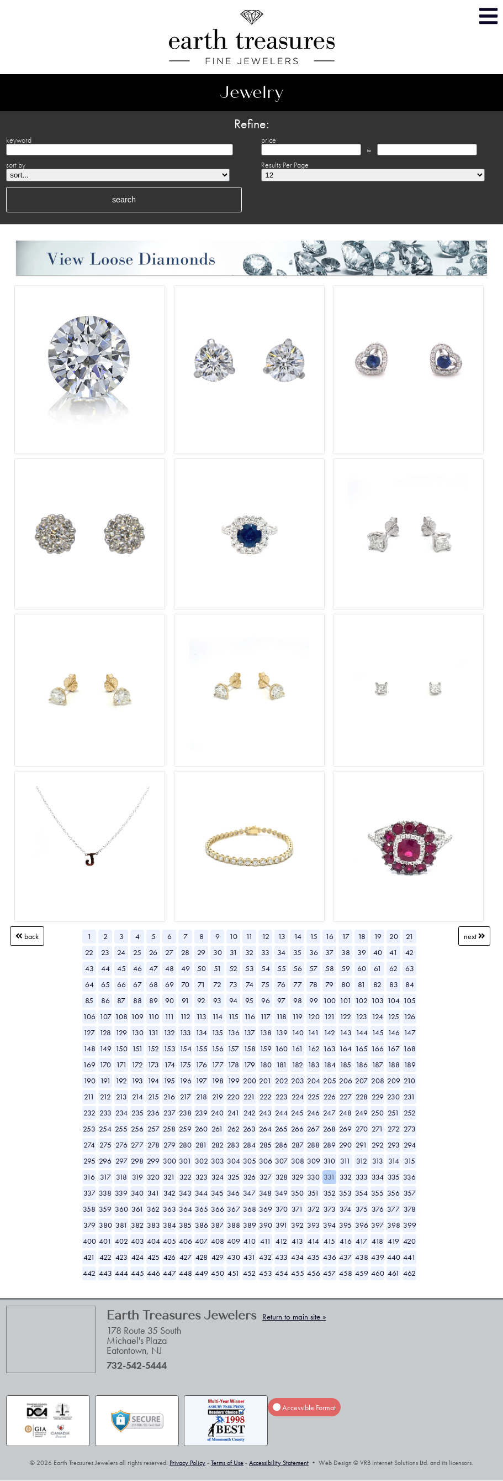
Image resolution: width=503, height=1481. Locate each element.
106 (89, 1016)
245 (297, 1113)
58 (329, 968)
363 (169, 1209)
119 (297, 1016)
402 (121, 1241)
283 (233, 1145)
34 (281, 952)
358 (89, 1209)
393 (313, 1225)
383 (153, 1225)
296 (105, 1161)
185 (345, 1065)
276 (121, 1145)
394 (329, 1225)
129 (121, 1032)
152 (153, 1049)
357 (410, 1193)
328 (282, 1177)
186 (362, 1065)
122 (345, 1016)
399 (409, 1225)
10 (233, 936)
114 (217, 1016)
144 (362, 1032)
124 (377, 1016)
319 (137, 1177)
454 (281, 1273)
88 (137, 1000)
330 (313, 1177)
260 (201, 1129)
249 (361, 1113)
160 (281, 1049)
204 (313, 1081)
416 (346, 1241)
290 (345, 1145)
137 (249, 1032)
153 (169, 1049)
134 (201, 1032)
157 (233, 1049)
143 (346, 1032)
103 (377, 1000)
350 (297, 1193)
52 (233, 968)
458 (345, 1273)
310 (329, 1161)
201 (265, 1081)
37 (329, 952)
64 (89, 984)
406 (185, 1241)
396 (361, 1225)
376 (378, 1209)
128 (105, 1032)
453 (265, 1273)
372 (314, 1209)
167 (393, 1049)
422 (105, 1257)
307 (281, 1161)
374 (345, 1209)
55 (281, 968)
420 (409, 1241)
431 (249, 1257)
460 (377, 1273)
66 (121, 984)
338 (105, 1193)
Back (27, 936)
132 (169, 1032)
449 (201, 1273)
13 (281, 936)
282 (217, 1145)
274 (89, 1145)
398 (393, 1225)
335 (394, 1177)
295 (89, 1161)
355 (377, 1193)
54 (265, 968)
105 (409, 1000)
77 (297, 984)
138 (266, 1032)
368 (249, 1209)
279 (169, 1145)
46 (137, 968)
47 (153, 968)
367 (233, 1209)
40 (377, 952)
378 (410, 1209)
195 (169, 1081)
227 (346, 1097)
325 (233, 1177)
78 (313, 984)
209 (393, 1081)
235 (137, 1113)
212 (105, 1097)
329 (298, 1177)
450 (217, 1273)
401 (105, 1241)
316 (89, 1177)
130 (137, 1032)
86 (105, 1000)
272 (394, 1129)
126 (409, 1016)
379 (89, 1225)
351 (313, 1193)
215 (153, 1097)
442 (89, 1273)
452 (249, 1273)
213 (121, 1097)
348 (265, 1193)
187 (377, 1065)
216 (169, 1097)
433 (281, 1257)
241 (233, 1113)
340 (137, 1193)
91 (185, 1000)
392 (297, 1225)
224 (298, 1097)
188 (394, 1065)
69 (169, 984)
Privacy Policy (187, 1462)
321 (169, 1177)
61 (378, 968)
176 (201, 1065)
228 (362, 1097)
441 (409, 1257)
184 (330, 1065)
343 (185, 1193)
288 (313, 1145)
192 (121, 1081)
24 (121, 952)
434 (297, 1257)
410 (249, 1241)
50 (201, 968)
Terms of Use (227, 1462)
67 (137, 984)
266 (297, 1129)
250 (377, 1113)
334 (378, 1177)
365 (201, 1209)
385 (185, 1225)
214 (137, 1097)
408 (217, 1241)
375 (362, 1209)
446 (153, 1273)
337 (89, 1193)
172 (137, 1065)
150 (121, 1049)
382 (137, 1225)
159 (266, 1049)
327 (266, 1177)
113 (201, 1016)
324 (217, 1177)
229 (378, 1097)
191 (105, 1081)
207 (361, 1081)
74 (249, 984)
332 (346, 1177)
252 (410, 1113)
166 (377, 1049)
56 (297, 968)
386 (201, 1225)
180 (266, 1065)
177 (217, 1065)
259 (185, 1129)
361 (137, 1209)
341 (153, 1193)
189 (410, 1065)
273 (410, 1129)
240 (217, 1113)
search (124, 199)
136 (233, 1032)
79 (329, 984)
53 (249, 968)
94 (233, 1000)
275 (105, 1145)
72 (217, 984)
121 (329, 1016)
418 (377, 1241)
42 (409, 952)
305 (249, 1161)
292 (378, 1145)
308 (297, 1161)
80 (345, 984)
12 (265, 936)
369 (265, 1209)
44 (105, 968)
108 (121, 1016)
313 (377, 1161)
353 (345, 1193)
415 (329, 1241)
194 (153, 1081)
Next (474, 936)
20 (393, 936)
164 (345, 1049)
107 (105, 1016)
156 (217, 1049)
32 (249, 952)
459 (361, 1273)
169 (89, 1065)
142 (329, 1032)
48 (169, 968)
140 (298, 1032)
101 (346, 1000)
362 (153, 1209)
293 (394, 1145)
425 (153, 1257)
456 (313, 1273)
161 (297, 1049)
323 (201, 1177)
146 (394, 1032)
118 (281, 1016)
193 (137, 1081)
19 (378, 936)
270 (362, 1129)
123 (361, 1016)
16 (329, 936)
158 (249, 1049)
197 (201, 1081)
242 (249, 1113)
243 (265, 1113)
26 (153, 952)
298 (137, 1161)
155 (201, 1049)
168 (409, 1049)
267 (313, 1129)
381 (121, 1225)
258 (169, 1129)
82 (377, 984)
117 (265, 1016)
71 (201, 984)
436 (329, 1257)
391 (282, 1225)
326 (249, 1177)
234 (121, 1113)
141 (313, 1032)
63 (409, 968)
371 (297, 1209)
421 (89, 1257)
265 (281, 1129)
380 (105, 1225)
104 (393, 1000)
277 (137, 1145)
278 (153, 1145)
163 (329, 1049)
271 (377, 1129)
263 (249, 1129)
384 (169, 1225)
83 (393, 984)
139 (282, 1032)
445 (137, 1273)
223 (282, 1097)
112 (185, 1016)
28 (185, 952)
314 (393, 1161)
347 (249, 1193)
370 (282, 1209)
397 (377, 1225)
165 (361, 1049)
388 (233, 1225)
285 (266, 1145)
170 (105, 1065)
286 (281, 1145)
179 (249, 1065)
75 (265, 984)
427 (185, 1257)
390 (265, 1225)
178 (233, 1065)
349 (281, 1193)
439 (377, 1257)
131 (153, 1032)
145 (378, 1032)
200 (249, 1081)
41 (393, 952)
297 (121, 1161)
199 (233, 1081)
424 (137, 1257)
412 (281, 1241)
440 (393, 1257)
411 (265, 1241)
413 (297, 1241)
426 (169, 1257)
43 (89, 968)
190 (89, 1081)
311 (345, 1161)
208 (377, 1081)
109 (137, 1016)
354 (361, 1193)
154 (185, 1049)
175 (185, 1065)
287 (298, 1145)
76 (281, 984)
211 (89, 1097)
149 (105, 1049)
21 (410, 936)
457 (329, 1273)
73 (233, 984)
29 (201, 952)
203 (297, 1081)
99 (313, 1000)
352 (330, 1193)
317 (105, 1177)
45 (121, 968)
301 (185, 1161)
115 (233, 1016)
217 (185, 1097)
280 (185, 1145)
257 (153, 1129)
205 (329, 1081)
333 (362, 1177)
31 (233, 952)
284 (249, 1145)
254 (105, 1129)
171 (121, 1065)
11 (249, 936)
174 (169, 1065)
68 (153, 984)
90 (169, 1000)
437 (345, 1257)
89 (153, 1000)
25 (137, 952)
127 (89, 1032)
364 (185, 1209)
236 (153, 1113)
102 (361, 1000)
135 (217, 1032)
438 (361, 1257)
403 (137, 1241)
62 (393, 968)
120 (314, 1016)
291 (361, 1145)
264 (265, 1129)
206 (345, 1081)
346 (233, 1193)
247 (329, 1113)
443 (105, 1273)
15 (313, 936)
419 (393, 1241)
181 (281, 1065)
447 (169, 1273)
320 (153, 1177)
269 (345, 1129)
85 (89, 1000)
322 (185, 1177)
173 (153, 1065)
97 (281, 1000)
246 (313, 1113)
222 (266, 1097)
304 (233, 1161)
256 (137, 1129)
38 (345, 952)
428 (201, 1257)
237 (169, 1113)
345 (217, 1193)
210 (409, 1081)
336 (409, 1177)
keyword (18, 140)
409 (233, 1241)
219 (217, 1097)
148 (89, 1049)
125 (393, 1016)
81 (362, 984)
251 (393, 1113)
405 (169, 1241)
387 (217, 1225)
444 (121, 1273)
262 (233, 1129)
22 (89, 952)
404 (153, 1241)
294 (410, 1145)
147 (410, 1032)
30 (217, 952)
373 (330, 1209)
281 (201, 1145)
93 (217, 1000)
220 (233, 1097)
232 (89, 1113)
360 (121, 1209)
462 (409, 1273)
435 (313, 1257)
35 (297, 952)
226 (330, 1097)
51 (217, 968)
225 (314, 1097)
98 (297, 1000)
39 (361, 952)
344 (201, 1193)
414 (313, 1241)
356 (393, 1193)
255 (121, 1129)
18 (362, 936)
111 (169, 1016)
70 (185, 984)
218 (201, 1097)
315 (409, 1161)
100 (329, 1000)
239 (201, 1113)
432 (265, 1257)
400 (89, 1241)
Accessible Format (304, 1407)
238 (185, 1113)
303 (217, 1161)
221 (249, 1097)
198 (217, 1081)
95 (249, 1000)
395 (345, 1225)
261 (217, 1129)
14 (297, 936)
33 (265, 952)
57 (313, 968)
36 (313, 952)
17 (346, 936)
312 (361, 1161)
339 (121, 1193)
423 (121, 1257)
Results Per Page (285, 165)
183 (314, 1065)
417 (361, 1241)
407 (201, 1241)
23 (105, 952)
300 (169, 1161)
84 (409, 984)
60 (361, 968)
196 (185, 1081)
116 (249, 1016)
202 (281, 1081)
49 (185, 968)
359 (105, 1209)
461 (394, 1273)
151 (137, 1049)
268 (329, 1129)
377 (393, 1209)
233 (105, 1113)
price (268, 140)
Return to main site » (294, 1316)
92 (201, 1000)
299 (153, 1161)
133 (185, 1032)
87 (121, 1000)
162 (314, 1049)
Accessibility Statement (279, 1462)
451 (233, 1273)
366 (217, 1209)
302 (201, 1161)
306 (265, 1161)
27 (169, 952)
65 (105, 984)
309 (313, 1161)
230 (393, 1097)
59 (345, 968)
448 (185, 1273)
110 (153, 1016)
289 (329, 1145)
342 (169, 1193)
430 (233, 1257)
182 (297, 1065)
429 (217, 1257)
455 (297, 1273)
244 (281, 1113)
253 (89, 1129)
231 (409, 1097)
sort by (15, 165)
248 (345, 1113)
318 (121, 1177)
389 (249, 1225)
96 (265, 1000)
